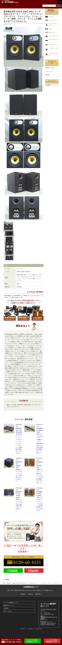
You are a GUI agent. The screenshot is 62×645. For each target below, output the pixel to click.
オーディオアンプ (53, 20)
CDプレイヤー (52, 32)
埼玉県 (30, 594)
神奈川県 (37, 594)
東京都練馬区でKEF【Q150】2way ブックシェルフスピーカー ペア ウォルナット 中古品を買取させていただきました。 (39, 501)
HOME (3, 583)
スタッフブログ (49, 71)
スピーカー (51, 16)
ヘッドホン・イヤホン (53, 49)
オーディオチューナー (53, 40)
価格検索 (58, 5)
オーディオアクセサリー (53, 54)
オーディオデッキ (53, 44)
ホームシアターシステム (53, 24)
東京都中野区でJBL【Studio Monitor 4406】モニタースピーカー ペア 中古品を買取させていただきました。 (19, 501)
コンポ (50, 29)
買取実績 (8, 583)
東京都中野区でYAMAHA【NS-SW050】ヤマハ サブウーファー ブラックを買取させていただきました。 (19, 471)
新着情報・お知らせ (50, 67)
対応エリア (41, 590)
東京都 (22, 594)
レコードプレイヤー (53, 36)
